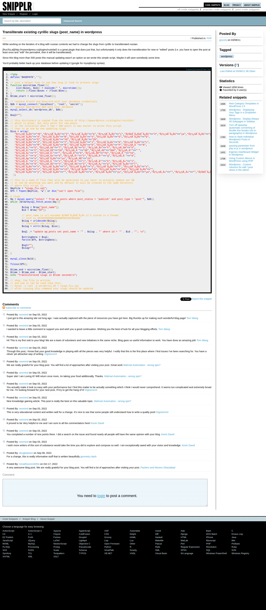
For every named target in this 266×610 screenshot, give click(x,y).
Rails (157, 587)
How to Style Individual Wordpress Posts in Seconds (241, 139)
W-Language (187, 594)
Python (107, 587)
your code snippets (247, 9)
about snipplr (252, 4)
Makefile (159, 581)
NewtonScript (59, 584)
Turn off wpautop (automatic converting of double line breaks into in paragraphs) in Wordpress (243, 129)
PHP (209, 38)
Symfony (7, 594)
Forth (30, 578)
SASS (31, 591)
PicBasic (236, 584)
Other (132, 584)
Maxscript (210, 581)
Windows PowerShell (216, 594)
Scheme (83, 591)
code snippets (213, 4)
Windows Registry (240, 594)
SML (157, 591)
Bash (208, 571)
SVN (234, 591)
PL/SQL (6, 587)
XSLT (56, 597)
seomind (23, 355)
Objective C (84, 584)
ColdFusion (84, 574)
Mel (233, 581)
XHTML (6, 597)
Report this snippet (201, 339)
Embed (197, 69)
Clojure (56, 574)
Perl (183, 584)
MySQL (31, 584)
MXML (6, 584)
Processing (33, 587)
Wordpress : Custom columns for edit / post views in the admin (241, 167)
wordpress (226, 56)
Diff (156, 574)
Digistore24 (50, 394)
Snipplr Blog (29, 559)
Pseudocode (85, 587)
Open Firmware (111, 584)
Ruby (234, 587)
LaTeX (56, 581)
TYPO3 (82, 594)
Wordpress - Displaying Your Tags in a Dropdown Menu (242, 112)
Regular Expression (190, 587)
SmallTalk (109, 591)
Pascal (158, 584)
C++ (30, 574)
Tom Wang (192, 358)
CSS (106, 574)
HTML (184, 578)
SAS (5, 591)
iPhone (209, 578)
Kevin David (97, 463)
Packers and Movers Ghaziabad (157, 508)
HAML (133, 578)
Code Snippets (10, 559)
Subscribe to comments (17, 348)
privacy (237, 4)
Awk (183, 571)
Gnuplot (83, 578)
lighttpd (83, 581)
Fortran (57, 578)
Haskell (158, 578)
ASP (106, 571)
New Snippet (9, 14)
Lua (132, 581)
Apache (57, 571)
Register (24, 14)
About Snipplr (47, 559)
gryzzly (223, 40)
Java (234, 578)
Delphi (133, 574)
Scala (56, 591)
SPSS (184, 591)
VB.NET (108, 594)
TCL (30, 594)
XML (30, 597)
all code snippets (188, 9)
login (101, 536)
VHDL (133, 594)
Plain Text (206, 69)
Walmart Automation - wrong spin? (141, 405)
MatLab (184, 581)
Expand (189, 69)
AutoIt (158, 571)
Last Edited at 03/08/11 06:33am (237, 71)
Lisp (106, 581)
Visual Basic (161, 594)
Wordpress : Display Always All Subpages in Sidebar (244, 120)
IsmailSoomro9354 (29, 504)
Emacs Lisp (237, 574)
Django (184, 574)
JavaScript (8, 581)
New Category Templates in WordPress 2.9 (244, 105)
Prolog (56, 587)
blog (226, 4)
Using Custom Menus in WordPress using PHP (242, 159)
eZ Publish (8, 578)
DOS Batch (211, 574)
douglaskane (26, 493)
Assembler (135, 571)
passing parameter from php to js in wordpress (242, 147)
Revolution (211, 587)
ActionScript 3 (35, 571)
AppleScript (84, 571)
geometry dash (88, 497)
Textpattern (58, 594)
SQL (208, 591)
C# (4, 574)
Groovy (107, 578)
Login (35, 14)
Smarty (133, 591)
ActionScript (8, 571)
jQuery (31, 581)
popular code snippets (217, 9)
